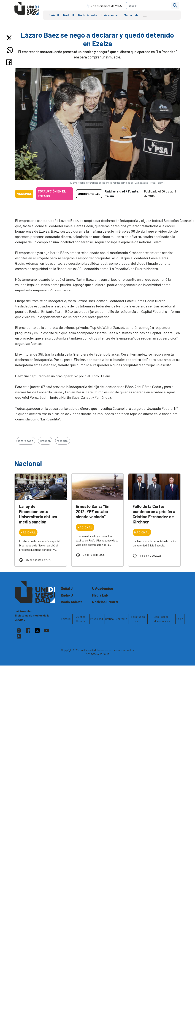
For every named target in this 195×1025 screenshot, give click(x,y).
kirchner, (45, 440)
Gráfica (109, 618)
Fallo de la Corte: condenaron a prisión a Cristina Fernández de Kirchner (154, 514)
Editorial (66, 618)
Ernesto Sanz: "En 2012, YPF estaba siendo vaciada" (92, 511)
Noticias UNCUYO (106, 602)
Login (179, 618)
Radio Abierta (87, 15)
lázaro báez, (26, 440)
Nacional (24, 194)
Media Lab (131, 15)
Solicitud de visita (138, 619)
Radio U (68, 15)
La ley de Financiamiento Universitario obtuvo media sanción (38, 514)
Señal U (53, 15)
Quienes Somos (80, 619)
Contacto (121, 618)
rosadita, (62, 440)
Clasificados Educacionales (161, 619)
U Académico (110, 15)
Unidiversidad (89, 194)
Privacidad (96, 618)
